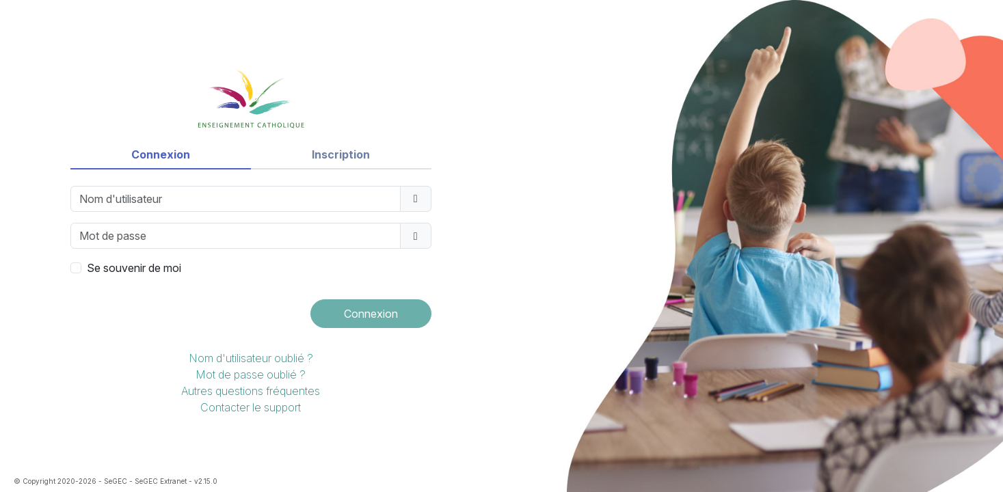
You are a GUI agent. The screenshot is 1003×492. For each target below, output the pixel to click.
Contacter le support (250, 407)
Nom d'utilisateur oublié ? (251, 358)
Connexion (160, 154)
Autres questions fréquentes (250, 391)
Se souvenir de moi (134, 268)
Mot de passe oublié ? (251, 374)
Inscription (341, 154)
